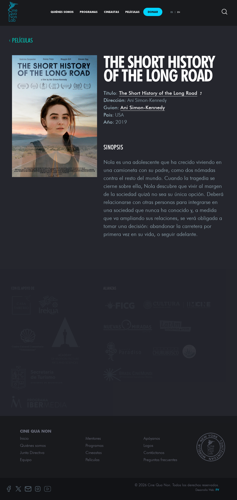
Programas (89, 12)
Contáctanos (153, 452)
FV (217, 490)
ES (172, 12)
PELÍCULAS (22, 41)
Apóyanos (151, 438)
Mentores (93, 438)
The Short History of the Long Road (158, 93)
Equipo (26, 459)
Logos (148, 445)
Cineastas (111, 12)
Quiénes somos (62, 12)
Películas (132, 12)
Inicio (24, 438)
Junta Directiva (32, 452)
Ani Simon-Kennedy (142, 108)
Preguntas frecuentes (160, 459)
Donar (153, 12)
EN (178, 12)
